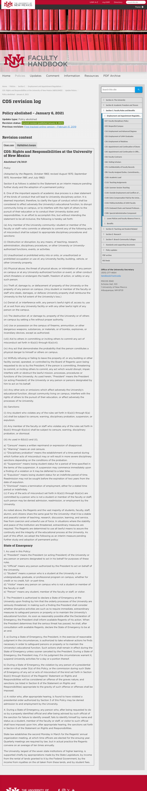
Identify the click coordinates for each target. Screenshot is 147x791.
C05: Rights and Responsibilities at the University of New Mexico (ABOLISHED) (32, 90)
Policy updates (111, 250)
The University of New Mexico (15, 0)
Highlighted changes (26, 145)
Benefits (110, 223)
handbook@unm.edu (111, 275)
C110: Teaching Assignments (116, 182)
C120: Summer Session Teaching (117, 187)
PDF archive (107, 255)
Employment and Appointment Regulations (44, 86)
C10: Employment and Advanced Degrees (121, 131)
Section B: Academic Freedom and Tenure (122, 105)
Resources (92, 75)
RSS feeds (106, 260)
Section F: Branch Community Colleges (121, 239)
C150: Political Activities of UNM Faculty (120, 203)
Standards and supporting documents (120, 245)
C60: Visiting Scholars (113, 162)
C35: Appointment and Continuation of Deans (122, 146)
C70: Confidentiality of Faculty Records (120, 167)
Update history (71, 90)
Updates (35, 75)
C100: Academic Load (113, 177)
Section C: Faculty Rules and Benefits (120, 110)
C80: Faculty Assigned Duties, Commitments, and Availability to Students (123, 172)
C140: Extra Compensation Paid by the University (123, 198)
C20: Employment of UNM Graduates (119, 136)
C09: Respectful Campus (114, 126)
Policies (20, 75)
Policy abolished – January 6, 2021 (15, 94)
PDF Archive (111, 75)
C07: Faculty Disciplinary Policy (116, 121)
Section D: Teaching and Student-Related (121, 229)
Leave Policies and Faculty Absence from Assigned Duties (124, 218)
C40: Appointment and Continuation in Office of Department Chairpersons (123, 152)
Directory (118, 2)
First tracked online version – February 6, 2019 (50, 126)
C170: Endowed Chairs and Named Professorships (123, 208)
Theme (138, 7)
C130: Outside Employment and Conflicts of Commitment (123, 193)
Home (6, 75)
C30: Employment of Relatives (116, 141)
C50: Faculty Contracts (113, 157)
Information (72, 75)
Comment (52, 75)
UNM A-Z (94, 2)
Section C (21, 86)
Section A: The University (115, 100)
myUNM (106, 2)
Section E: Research (113, 234)
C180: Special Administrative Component (120, 213)
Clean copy (9, 145)
